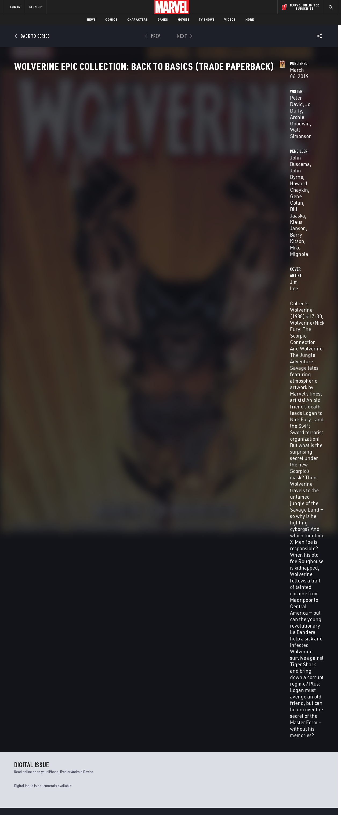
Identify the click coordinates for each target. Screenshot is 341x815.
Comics (111, 19)
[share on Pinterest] (303, 768)
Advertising (108, 743)
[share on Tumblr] (318, 756)
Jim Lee (119, 161)
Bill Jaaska (255, 133)
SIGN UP (35, 7)
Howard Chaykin (295, 127)
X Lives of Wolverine (268, 687)
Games (163, 19)
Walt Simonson (132, 377)
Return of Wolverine (33, 687)
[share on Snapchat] (288, 768)
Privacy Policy (68, 802)
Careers (54, 758)
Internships (57, 766)
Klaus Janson (284, 133)
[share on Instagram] (303, 756)
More (249, 19)
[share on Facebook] (274, 757)
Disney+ (104, 751)
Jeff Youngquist (144, 404)
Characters (137, 19)
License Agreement (229, 802)
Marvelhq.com (111, 758)
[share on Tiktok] (274, 779)
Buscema (29, 563)
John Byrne (262, 127)
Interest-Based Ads (263, 802)
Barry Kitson (193, 390)
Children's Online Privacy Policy (187, 802)
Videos (229, 19)
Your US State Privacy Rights (104, 802)
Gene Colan (228, 133)
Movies (183, 19)
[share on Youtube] (274, 768)
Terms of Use (44, 802)
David (17, 563)
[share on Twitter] (288, 756)
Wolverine (102, 687)
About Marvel (59, 743)
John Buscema (231, 127)
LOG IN (15, 7)
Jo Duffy (148, 127)
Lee (38, 563)
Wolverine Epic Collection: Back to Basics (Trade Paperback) (43, 553)
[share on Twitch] (318, 768)
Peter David (124, 127)
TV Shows (207, 19)
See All (314, 447)
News (91, 19)
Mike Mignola (247, 139)
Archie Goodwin (177, 127)
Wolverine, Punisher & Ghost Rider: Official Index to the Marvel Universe (205, 689)
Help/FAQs (55, 751)
